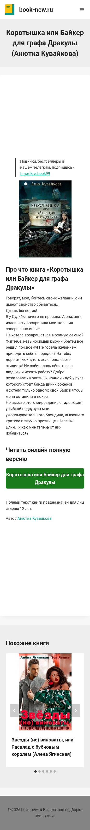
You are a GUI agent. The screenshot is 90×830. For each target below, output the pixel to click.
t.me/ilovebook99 (35, 173)
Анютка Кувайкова (35, 518)
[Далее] (75, 710)
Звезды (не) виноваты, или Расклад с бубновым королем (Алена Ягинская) (42, 747)
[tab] (35, 771)
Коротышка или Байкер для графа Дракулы (45, 478)
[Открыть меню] (81, 9)
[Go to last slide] (14, 710)
